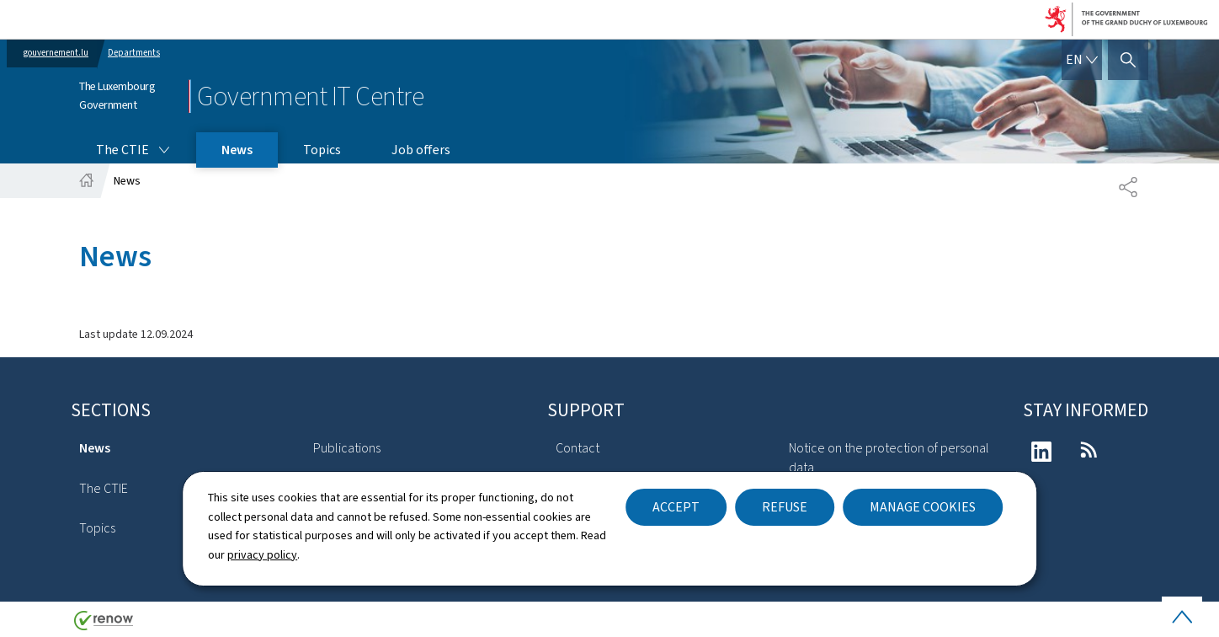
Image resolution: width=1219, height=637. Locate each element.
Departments (134, 52)
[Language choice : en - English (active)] (1082, 60)
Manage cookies (923, 507)
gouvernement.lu (56, 52)
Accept (676, 507)
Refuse (784, 507)
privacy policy (262, 555)
